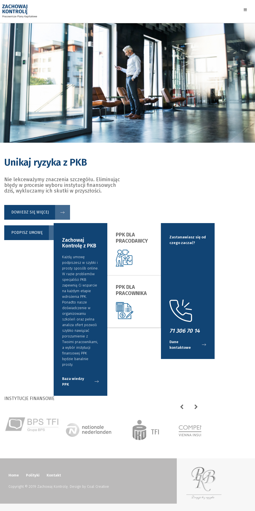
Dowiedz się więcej (30, 212)
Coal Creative (98, 486)
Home (13, 475)
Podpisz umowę (27, 232)
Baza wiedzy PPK (73, 381)
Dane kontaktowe (180, 345)
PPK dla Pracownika (131, 290)
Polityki (33, 475)
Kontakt (54, 475)
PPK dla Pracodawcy (132, 238)
